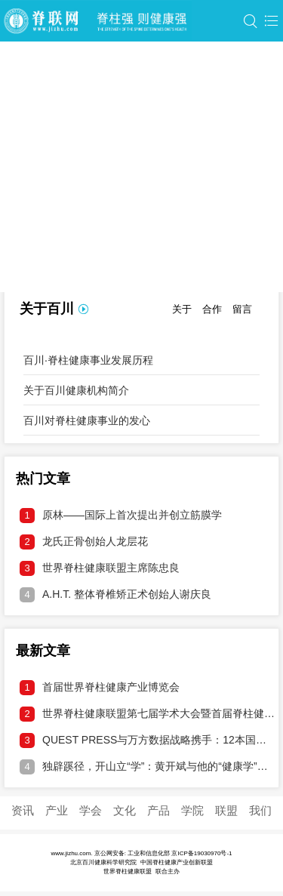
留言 (242, 309)
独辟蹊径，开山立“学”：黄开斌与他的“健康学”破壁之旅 (147, 766)
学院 (192, 810)
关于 (182, 309)
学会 (90, 810)
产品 (158, 810)
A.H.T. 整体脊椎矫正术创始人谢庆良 (115, 594)
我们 (260, 810)
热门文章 (43, 478)
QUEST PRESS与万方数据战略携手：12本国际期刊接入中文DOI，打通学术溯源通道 (147, 740)
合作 (212, 309)
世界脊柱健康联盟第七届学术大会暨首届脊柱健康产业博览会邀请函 (147, 714)
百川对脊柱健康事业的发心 (86, 420)
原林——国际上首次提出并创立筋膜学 (121, 515)
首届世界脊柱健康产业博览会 (100, 687)
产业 (56, 810)
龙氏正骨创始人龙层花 (84, 542)
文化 (124, 810)
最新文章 (43, 650)
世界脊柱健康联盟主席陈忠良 (100, 568)
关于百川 (47, 308)
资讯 (22, 810)
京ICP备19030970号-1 (201, 853)
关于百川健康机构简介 (76, 390)
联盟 (226, 810)
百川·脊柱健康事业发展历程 (88, 360)
